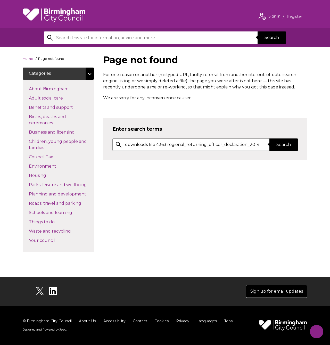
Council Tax (50, 157)
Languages (205, 321)
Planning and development (61, 194)
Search (272, 37)
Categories (40, 73)
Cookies (160, 321)
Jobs (227, 321)
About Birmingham (58, 89)
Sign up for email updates (276, 291)
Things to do (51, 222)
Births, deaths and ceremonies (50, 120)
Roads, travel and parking (61, 203)
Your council (51, 240)
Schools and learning (59, 212)
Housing (46, 175)
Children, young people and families (58, 144)
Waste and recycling (59, 231)
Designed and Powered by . (45, 330)
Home (28, 58)
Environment (52, 166)
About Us (87, 321)
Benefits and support (60, 107)
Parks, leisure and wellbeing (61, 184)
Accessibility (114, 321)
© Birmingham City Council (47, 321)
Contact (139, 321)
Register (294, 17)
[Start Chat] (316, 331)
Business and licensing (61, 132)
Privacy (181, 321)
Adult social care (55, 98)
